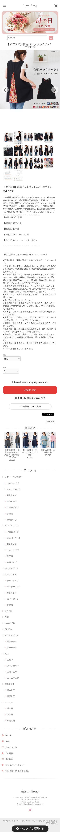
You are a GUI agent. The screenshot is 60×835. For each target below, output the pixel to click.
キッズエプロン (11, 568)
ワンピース (12, 501)
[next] (54, 89)
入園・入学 (12, 672)
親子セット (12, 647)
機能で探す (9, 684)
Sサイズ (8, 611)
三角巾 (10, 660)
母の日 (10, 708)
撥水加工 (11, 690)
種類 (5, 355)
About (8, 735)
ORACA (8, 629)
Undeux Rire (10, 623)
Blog (7, 741)
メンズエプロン (11, 526)
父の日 (10, 714)
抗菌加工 (11, 696)
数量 (5, 367)
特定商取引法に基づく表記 (17, 771)
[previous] (5, 89)
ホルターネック (14, 489)
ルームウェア (13, 678)
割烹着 (10, 514)
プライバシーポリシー (15, 765)
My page (9, 753)
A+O (7, 617)
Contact (9, 759)
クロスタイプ (13, 483)
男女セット (12, 641)
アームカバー (13, 666)
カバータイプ (13, 507)
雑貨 (7, 654)
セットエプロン (11, 635)
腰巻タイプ (12, 520)
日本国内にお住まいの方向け (30, 397)
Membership (11, 747)
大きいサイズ (10, 574)
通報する (50, 421)
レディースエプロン (13, 477)
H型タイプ (11, 495)
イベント (8, 702)
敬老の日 (11, 721)
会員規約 (53, 823)
